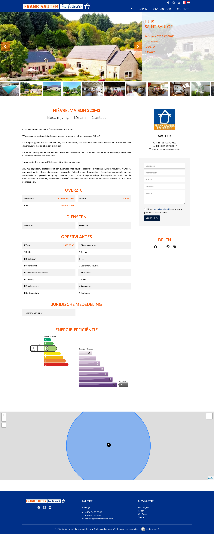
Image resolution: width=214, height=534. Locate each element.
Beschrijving (58, 117)
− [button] (4, 419)
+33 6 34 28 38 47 (168, 146)
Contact (99, 117)
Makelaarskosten (102, 529)
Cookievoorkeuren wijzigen (126, 529)
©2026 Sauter (61, 529)
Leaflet (210, 478)
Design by (153, 529)
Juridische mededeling (81, 529)
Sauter (164, 136)
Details (80, 117)
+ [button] (4, 415)
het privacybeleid (162, 209)
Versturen (152, 218)
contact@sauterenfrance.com (166, 149)
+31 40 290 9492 (168, 142)
